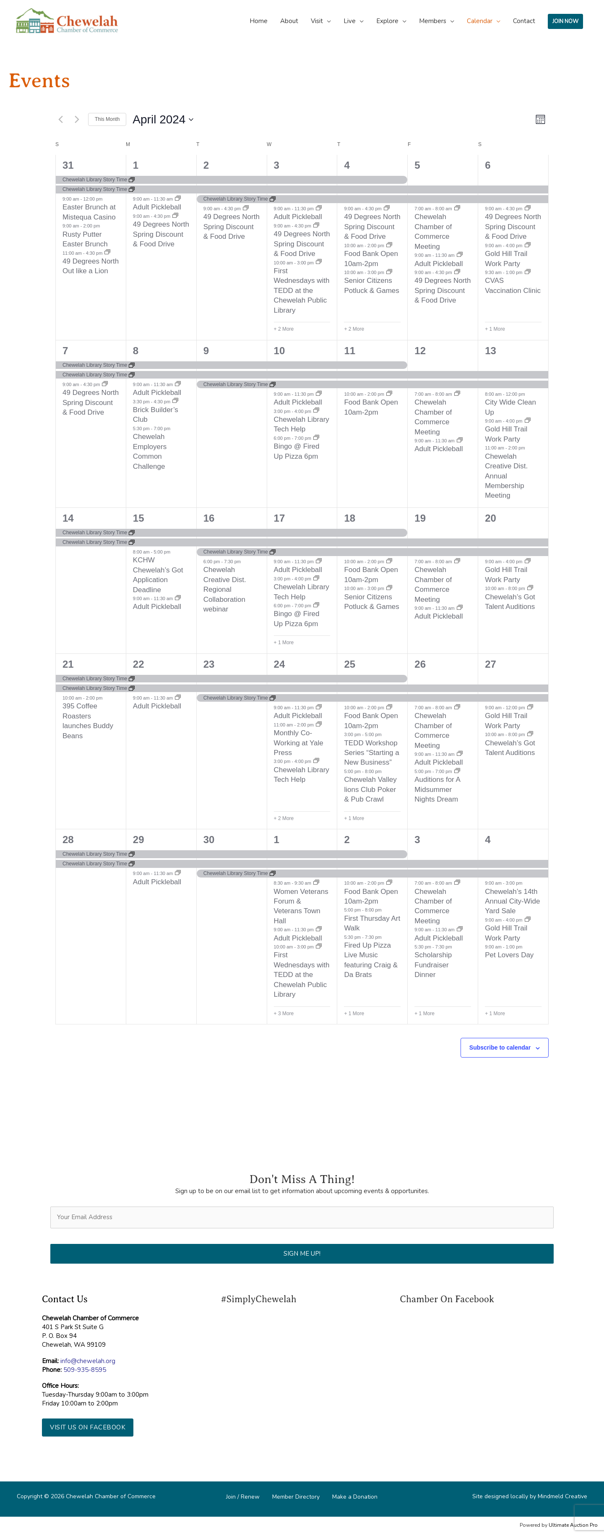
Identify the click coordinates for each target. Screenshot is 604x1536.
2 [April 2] (206, 165)
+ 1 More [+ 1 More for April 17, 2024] (284, 642)
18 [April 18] (349, 518)
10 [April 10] (279, 350)
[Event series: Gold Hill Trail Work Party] (528, 245)
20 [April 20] (490, 518)
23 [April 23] (209, 664)
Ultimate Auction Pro (573, 1525)
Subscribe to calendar (500, 1047)
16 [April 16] (209, 518)
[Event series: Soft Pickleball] (319, 208)
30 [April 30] (209, 839)
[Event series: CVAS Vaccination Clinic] (528, 272)
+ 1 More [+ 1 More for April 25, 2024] (354, 818)
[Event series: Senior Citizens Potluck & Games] (389, 272)
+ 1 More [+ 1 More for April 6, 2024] (495, 329)
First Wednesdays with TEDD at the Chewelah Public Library (302, 290)
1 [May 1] (276, 839)
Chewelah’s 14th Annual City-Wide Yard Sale (512, 901)
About (289, 21)
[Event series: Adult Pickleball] (178, 198)
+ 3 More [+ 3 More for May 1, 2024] (284, 1013)
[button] (87, 1427)
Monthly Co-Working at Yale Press (298, 743)
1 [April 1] (135, 165)
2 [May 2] (346, 839)
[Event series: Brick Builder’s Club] (175, 401)
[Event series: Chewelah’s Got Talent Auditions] (530, 588)
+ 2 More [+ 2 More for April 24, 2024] (284, 818)
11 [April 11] (349, 350)
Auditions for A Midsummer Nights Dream (437, 789)
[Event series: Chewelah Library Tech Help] (316, 410)
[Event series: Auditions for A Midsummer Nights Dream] (457, 771)
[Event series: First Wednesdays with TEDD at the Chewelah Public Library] (319, 262)
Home (259, 21)
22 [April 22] (138, 664)
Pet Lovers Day (509, 955)
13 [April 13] (490, 350)
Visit (317, 21)
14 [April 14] (68, 518)
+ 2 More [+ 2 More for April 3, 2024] (284, 329)
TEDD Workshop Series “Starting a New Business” (371, 753)
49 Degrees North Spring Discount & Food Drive (161, 234)
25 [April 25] (349, 664)
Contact (524, 21)
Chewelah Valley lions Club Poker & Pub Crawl (370, 789)
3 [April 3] (276, 165)
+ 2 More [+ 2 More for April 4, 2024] (354, 329)
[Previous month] (60, 120)
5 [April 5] (417, 165)
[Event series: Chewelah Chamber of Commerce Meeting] (457, 208)
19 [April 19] (420, 518)
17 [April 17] (279, 518)
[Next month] (77, 120)
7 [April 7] (65, 350)
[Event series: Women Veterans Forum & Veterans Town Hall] (316, 883)
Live (350, 21)
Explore (387, 21)
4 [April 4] (346, 165)
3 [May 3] (417, 839)
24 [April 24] (279, 664)
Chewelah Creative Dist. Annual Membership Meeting (506, 476)
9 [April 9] (206, 350)
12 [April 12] (420, 350)
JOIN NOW (565, 21)
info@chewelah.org (87, 1361)
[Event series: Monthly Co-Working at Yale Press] (319, 724)
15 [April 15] (138, 518)
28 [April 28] (68, 839)
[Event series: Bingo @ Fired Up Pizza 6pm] (316, 438)
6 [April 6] (487, 165)
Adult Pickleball (157, 207)
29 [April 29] (138, 839)
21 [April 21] (68, 664)
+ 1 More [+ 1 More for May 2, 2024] (354, 1013)
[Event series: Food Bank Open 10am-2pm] (389, 245)
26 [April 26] (420, 664)
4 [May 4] (487, 839)
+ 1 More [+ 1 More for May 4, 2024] (495, 1013)
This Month (107, 119)
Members (432, 21)
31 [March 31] (68, 165)
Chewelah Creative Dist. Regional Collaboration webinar (224, 589)
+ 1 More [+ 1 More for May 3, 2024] (424, 1013)
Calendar (479, 21)
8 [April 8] (135, 350)
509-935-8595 (84, 1370)
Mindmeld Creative (562, 1496)
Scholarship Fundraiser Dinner (433, 965)
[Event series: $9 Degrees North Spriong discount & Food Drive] (175, 216)
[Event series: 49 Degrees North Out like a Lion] (107, 252)
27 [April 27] (490, 664)
